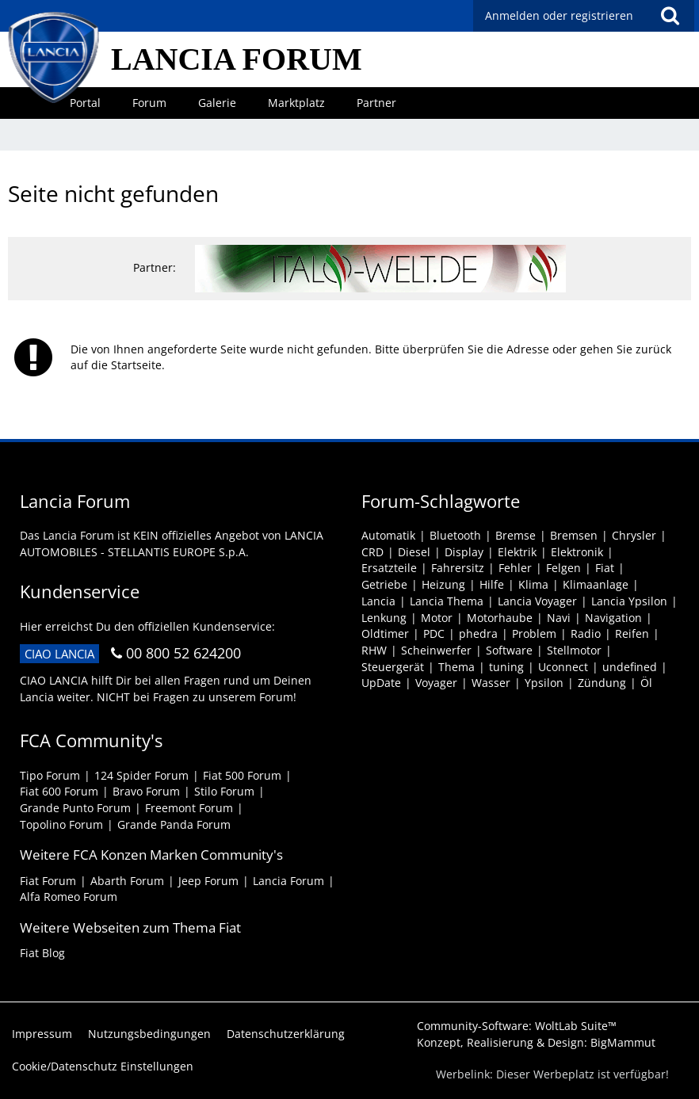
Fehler (515, 567)
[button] (669, 16)
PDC (434, 633)
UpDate (381, 682)
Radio (586, 633)
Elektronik (577, 551)
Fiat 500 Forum (242, 775)
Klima (533, 584)
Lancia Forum (288, 880)
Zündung (602, 682)
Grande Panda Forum (174, 824)
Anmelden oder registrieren (559, 15)
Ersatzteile (389, 567)
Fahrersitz (457, 567)
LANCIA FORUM (236, 59)
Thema (456, 666)
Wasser (491, 682)
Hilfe (491, 584)
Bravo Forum (146, 791)
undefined (629, 666)
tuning (506, 666)
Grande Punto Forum (75, 807)
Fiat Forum (48, 880)
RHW (374, 650)
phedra (478, 633)
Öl (646, 682)
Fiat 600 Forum (59, 791)
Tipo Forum (50, 775)
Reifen (632, 633)
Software (509, 650)
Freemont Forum (189, 807)
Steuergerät (392, 666)
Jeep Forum (208, 880)
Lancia (378, 601)
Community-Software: (517, 1025)
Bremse (515, 535)
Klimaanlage (595, 584)
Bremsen (574, 535)
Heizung (443, 584)
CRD (372, 551)
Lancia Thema (446, 601)
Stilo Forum (224, 791)
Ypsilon (544, 682)
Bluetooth (455, 535)
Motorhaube (500, 617)
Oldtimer (385, 633)
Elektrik (517, 551)
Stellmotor (574, 650)
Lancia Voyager (537, 601)
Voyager (436, 682)
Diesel (414, 551)
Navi (559, 617)
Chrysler (634, 535)
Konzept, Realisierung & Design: (536, 1042)
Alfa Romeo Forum (68, 896)
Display (464, 551)
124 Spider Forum (141, 775)
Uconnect (563, 666)
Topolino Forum (61, 824)
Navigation (613, 617)
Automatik (388, 535)
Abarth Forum (127, 880)
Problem (534, 633)
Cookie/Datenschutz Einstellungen (102, 1066)
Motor (437, 617)
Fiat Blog (42, 952)
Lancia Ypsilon (629, 601)
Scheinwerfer (436, 650)
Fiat (604, 567)
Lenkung (384, 617)
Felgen (563, 567)
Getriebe (384, 584)
